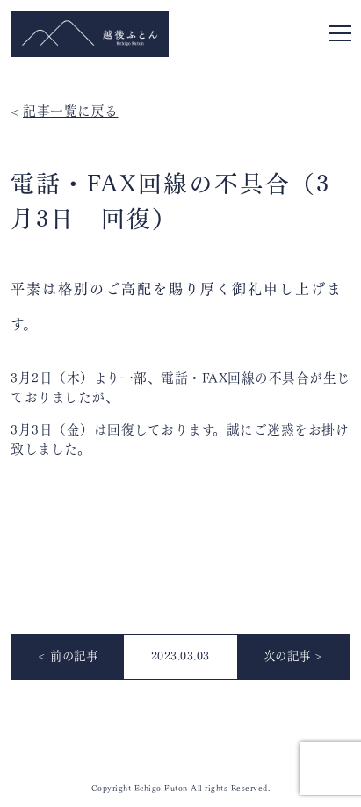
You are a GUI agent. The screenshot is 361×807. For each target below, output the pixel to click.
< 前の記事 (67, 654)
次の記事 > (293, 654)
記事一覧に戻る (71, 109)
